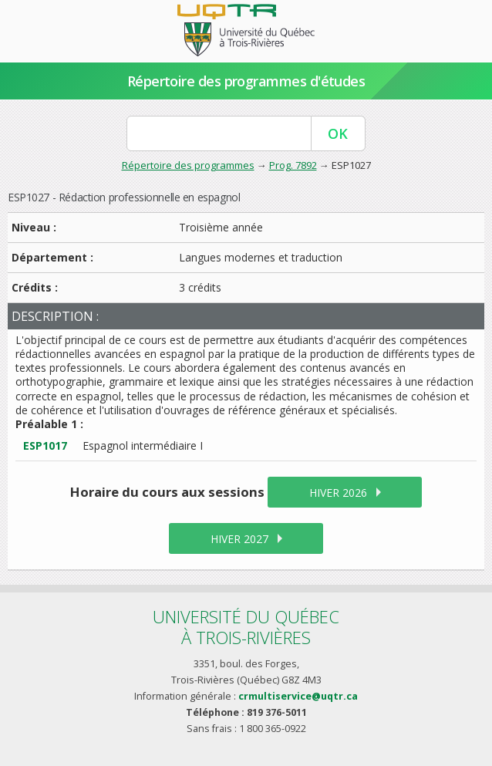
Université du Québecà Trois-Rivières (246, 627)
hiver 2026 (338, 492)
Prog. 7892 (293, 165)
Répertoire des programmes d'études (246, 81)
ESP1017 (45, 445)
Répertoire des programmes (188, 165)
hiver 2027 (239, 538)
